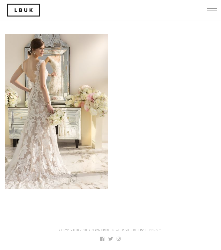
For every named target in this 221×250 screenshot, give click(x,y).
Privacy (155, 230)
